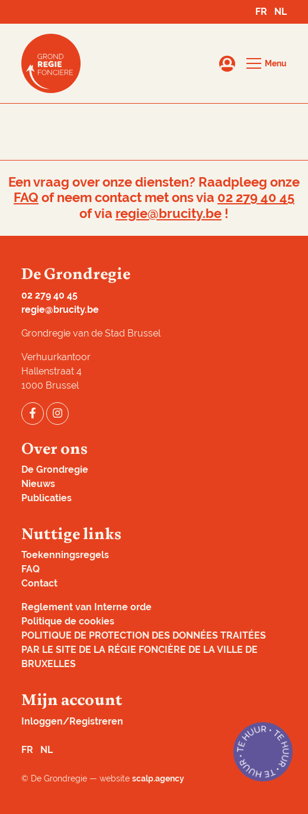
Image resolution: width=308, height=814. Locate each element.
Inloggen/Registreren (72, 721)
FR (261, 11)
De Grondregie (54, 469)
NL (280, 11)
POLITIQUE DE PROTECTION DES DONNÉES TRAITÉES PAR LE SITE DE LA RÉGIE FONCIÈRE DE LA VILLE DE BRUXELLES (143, 649)
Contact (39, 583)
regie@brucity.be (169, 213)
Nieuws (38, 483)
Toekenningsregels (65, 554)
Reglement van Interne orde (86, 607)
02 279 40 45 (255, 197)
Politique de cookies (67, 621)
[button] (266, 63)
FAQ (26, 197)
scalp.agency (158, 778)
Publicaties (46, 498)
